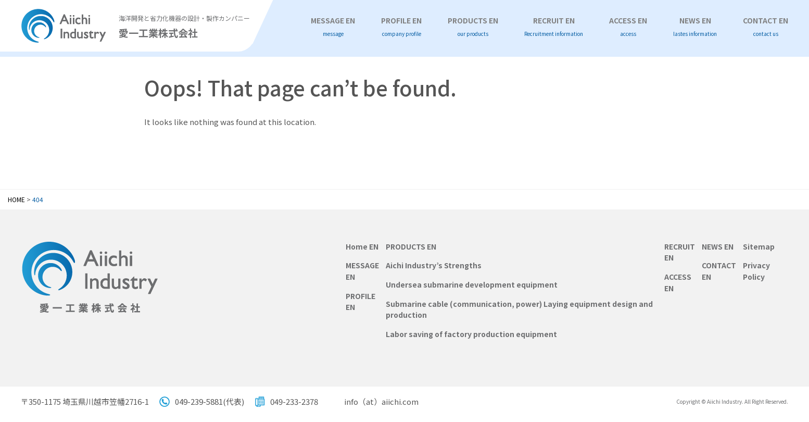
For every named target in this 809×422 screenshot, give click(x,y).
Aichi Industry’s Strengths (434, 265)
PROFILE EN (401, 27)
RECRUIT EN (553, 27)
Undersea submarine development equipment (472, 284)
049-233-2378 (294, 401)
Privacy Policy (756, 271)
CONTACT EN (765, 27)
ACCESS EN (628, 27)
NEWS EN (695, 27)
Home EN (362, 246)
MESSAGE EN (333, 27)
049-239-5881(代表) (209, 401)
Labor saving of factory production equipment (471, 334)
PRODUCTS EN (473, 27)
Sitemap (759, 246)
